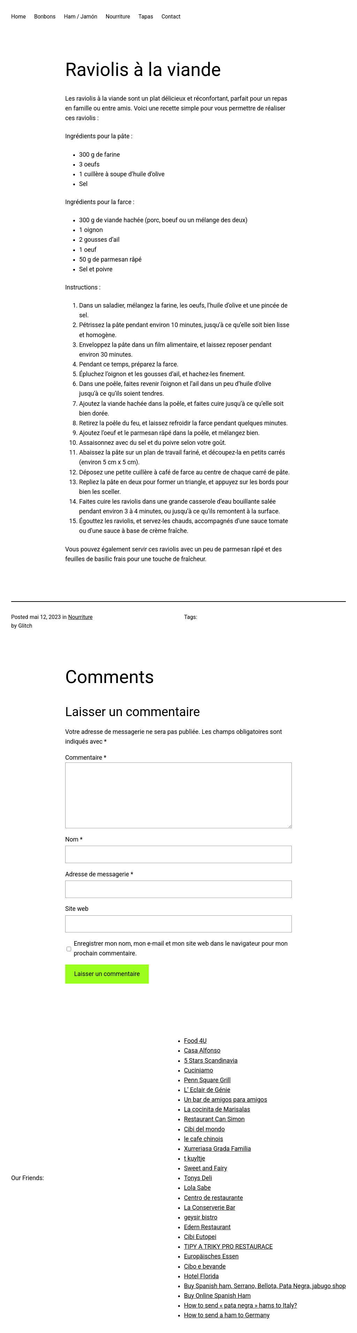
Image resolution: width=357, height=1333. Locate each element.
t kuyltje (194, 1158)
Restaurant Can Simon (214, 1119)
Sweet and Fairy (205, 1168)
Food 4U (195, 1040)
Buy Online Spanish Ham (217, 1295)
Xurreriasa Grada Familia (217, 1148)
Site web (77, 908)
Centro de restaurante (213, 1197)
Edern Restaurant (207, 1227)
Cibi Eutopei (200, 1236)
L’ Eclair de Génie (207, 1089)
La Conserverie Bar (209, 1207)
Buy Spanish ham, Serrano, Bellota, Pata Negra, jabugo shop (265, 1285)
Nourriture (80, 617)
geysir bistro (201, 1217)
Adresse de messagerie (99, 874)
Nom (74, 839)
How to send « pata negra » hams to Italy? (240, 1305)
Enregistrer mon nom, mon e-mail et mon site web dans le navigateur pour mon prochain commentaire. (181, 948)
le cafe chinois (203, 1139)
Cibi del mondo (204, 1129)
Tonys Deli (198, 1178)
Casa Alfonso (202, 1050)
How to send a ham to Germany (227, 1315)
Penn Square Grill (207, 1080)
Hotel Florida (201, 1276)
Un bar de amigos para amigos (225, 1099)
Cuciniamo (198, 1070)
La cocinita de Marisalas (217, 1109)
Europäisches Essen (211, 1256)
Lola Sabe (197, 1187)
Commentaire (85, 757)
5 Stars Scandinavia (211, 1060)
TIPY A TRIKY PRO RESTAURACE (228, 1246)
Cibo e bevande (205, 1266)
